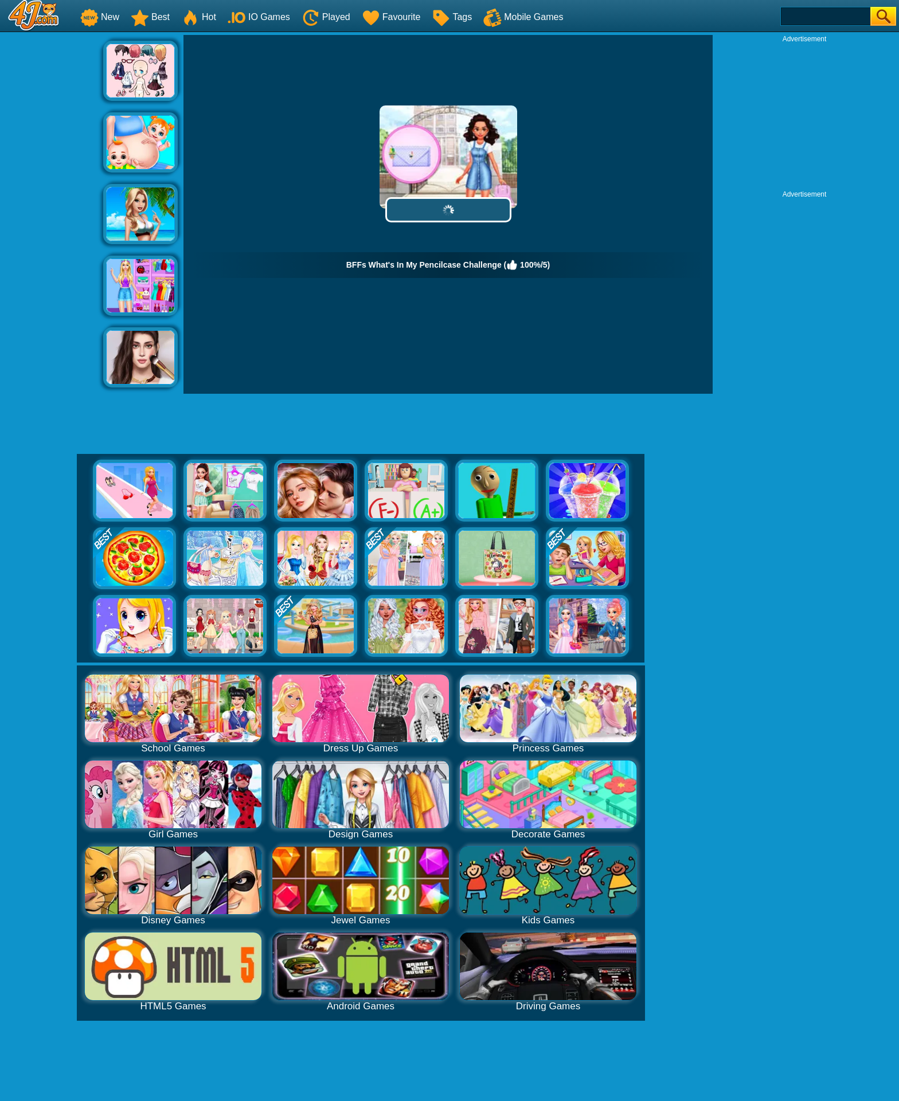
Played (326, 17)
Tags (452, 17)
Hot (198, 17)
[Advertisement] (51, 207)
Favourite (391, 17)
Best (150, 17)
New (99, 17)
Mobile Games (523, 17)
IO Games (259, 17)
